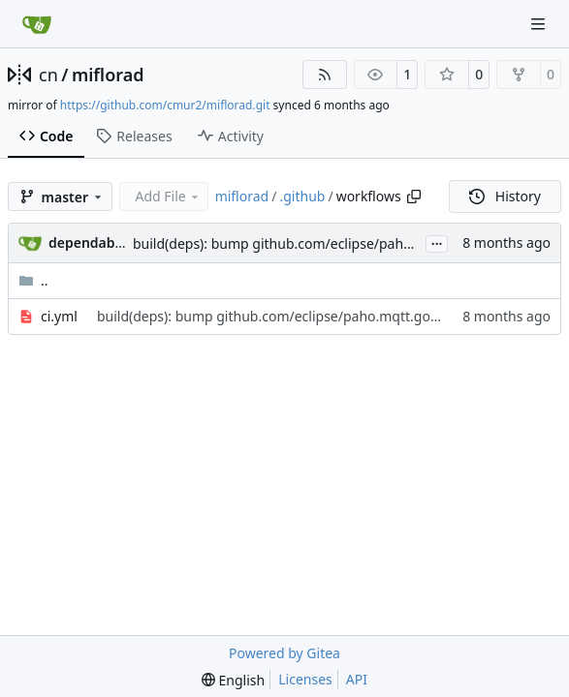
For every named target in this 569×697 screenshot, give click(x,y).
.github (302, 196)
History (505, 196)
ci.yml (59, 316)
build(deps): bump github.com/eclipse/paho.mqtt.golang (313, 243)
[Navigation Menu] (540, 24)
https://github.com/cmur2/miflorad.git (165, 105)
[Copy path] (414, 196)
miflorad (108, 74)
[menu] (233, 680)
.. (33, 280)
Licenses (305, 679)
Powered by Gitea (284, 653)
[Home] (37, 24)
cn (48, 74)
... (437, 242)
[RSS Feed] (324, 74)
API (356, 679)
